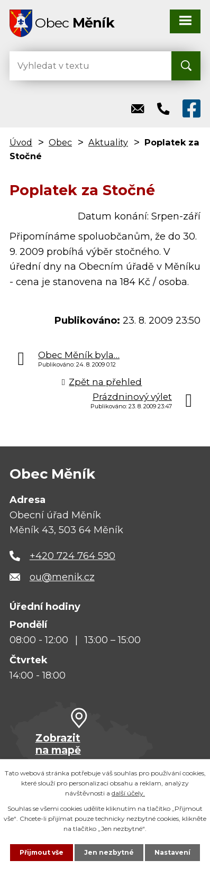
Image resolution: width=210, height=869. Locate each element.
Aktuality (108, 142)
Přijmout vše (41, 852)
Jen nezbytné (109, 852)
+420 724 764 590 (72, 556)
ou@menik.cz (62, 577)
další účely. (128, 793)
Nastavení (172, 852)
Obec (60, 142)
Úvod (21, 142)
